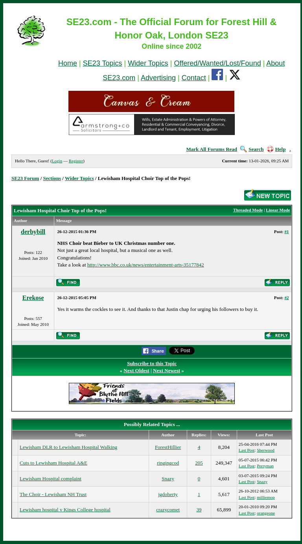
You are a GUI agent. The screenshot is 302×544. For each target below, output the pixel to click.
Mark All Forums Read (211, 149)
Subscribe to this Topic (152, 363)
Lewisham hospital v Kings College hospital (65, 510)
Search (251, 149)
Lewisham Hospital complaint (50, 479)
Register (76, 160)
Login (57, 160)
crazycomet (168, 510)
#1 (286, 231)
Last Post (247, 450)
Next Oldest (136, 370)
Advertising (158, 78)
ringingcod (168, 463)
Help (276, 149)
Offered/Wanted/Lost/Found (217, 63)
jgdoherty (168, 494)
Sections (52, 178)
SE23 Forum (25, 178)
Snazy (168, 479)
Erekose (33, 297)
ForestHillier (168, 447)
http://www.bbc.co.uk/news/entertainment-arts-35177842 (145, 265)
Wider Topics (148, 63)
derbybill (33, 231)
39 (199, 510)
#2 (286, 297)
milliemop (265, 497)
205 (199, 463)
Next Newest (166, 370)
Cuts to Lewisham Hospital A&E (53, 463)
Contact (194, 78)
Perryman (265, 465)
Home (67, 63)
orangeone (266, 513)
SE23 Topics (102, 63)
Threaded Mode (248, 210)
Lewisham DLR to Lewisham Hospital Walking (68, 447)
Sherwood (265, 450)
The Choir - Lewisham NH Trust (53, 494)
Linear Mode (278, 210)
